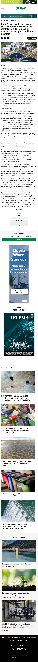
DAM (19, 225)
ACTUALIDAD (10, 637)
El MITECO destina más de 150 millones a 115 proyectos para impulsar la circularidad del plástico (18, 398)
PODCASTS (33, 637)
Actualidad (5, 20)
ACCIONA (5, 630)
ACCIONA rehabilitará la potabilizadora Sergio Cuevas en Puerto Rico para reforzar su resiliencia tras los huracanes (18, 626)
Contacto (25, 640)
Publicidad (19, 640)
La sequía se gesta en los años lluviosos (17, 564)
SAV (19, 223)
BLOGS (23, 637)
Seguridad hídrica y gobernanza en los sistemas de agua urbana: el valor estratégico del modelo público (16, 526)
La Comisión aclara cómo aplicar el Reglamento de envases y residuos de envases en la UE (16, 430)
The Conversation (8, 566)
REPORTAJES (17, 637)
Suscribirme (19, 239)
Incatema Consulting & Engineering (14, 597)
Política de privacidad (22, 655)
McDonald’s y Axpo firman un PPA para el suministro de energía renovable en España (17, 463)
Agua (12, 20)
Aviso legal (13, 655)
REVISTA (4, 637)
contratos (19, 220)
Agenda (28, 637)
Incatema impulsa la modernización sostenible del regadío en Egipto (15, 594)
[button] (2, 38)
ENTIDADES (12, 640)
